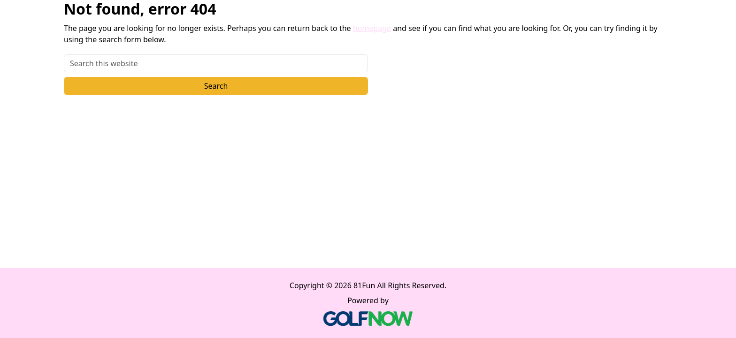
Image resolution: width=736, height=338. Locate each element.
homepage (372, 28)
